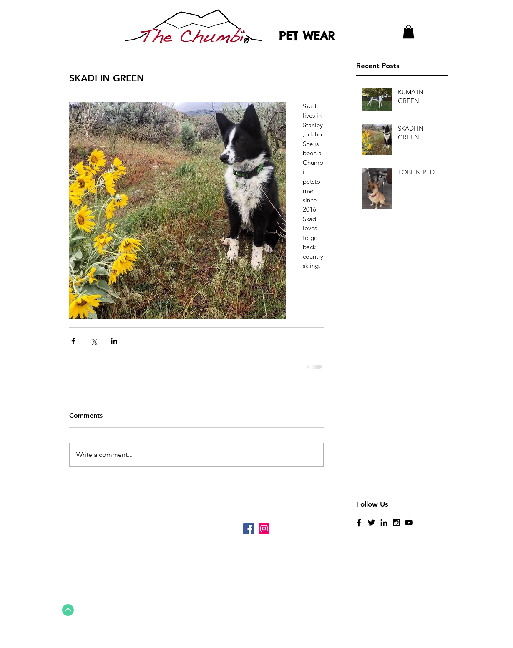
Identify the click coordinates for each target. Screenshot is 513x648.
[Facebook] (248, 528)
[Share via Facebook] (73, 341)
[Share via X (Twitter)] (94, 341)
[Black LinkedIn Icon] (384, 522)
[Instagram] (264, 528)
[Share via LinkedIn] (114, 341)
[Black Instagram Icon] (396, 522)
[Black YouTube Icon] (409, 522)
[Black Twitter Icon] (371, 522)
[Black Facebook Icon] (359, 522)
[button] (408, 31)
